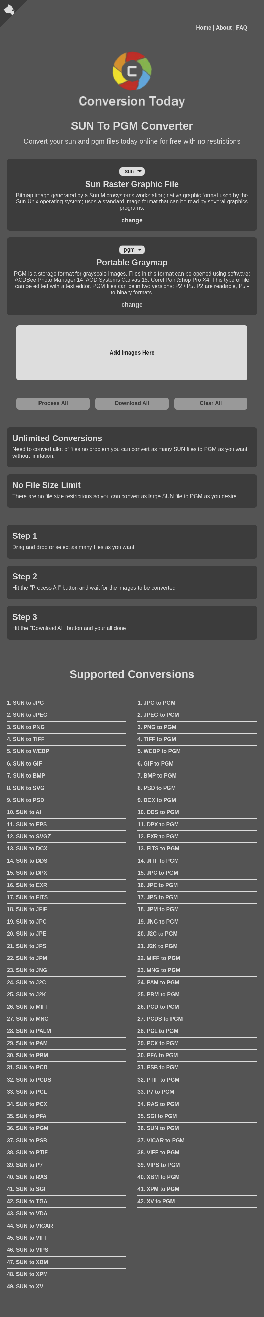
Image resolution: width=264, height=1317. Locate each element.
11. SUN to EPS (27, 824)
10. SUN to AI (24, 812)
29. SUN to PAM (27, 1043)
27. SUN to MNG (28, 1019)
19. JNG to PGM (158, 922)
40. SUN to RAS (27, 1177)
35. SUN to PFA (27, 1116)
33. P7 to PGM (156, 1092)
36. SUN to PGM (27, 1128)
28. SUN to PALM (29, 1031)
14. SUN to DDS (27, 861)
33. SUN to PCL (27, 1092)
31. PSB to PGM (158, 1067)
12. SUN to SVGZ (29, 836)
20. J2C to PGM (157, 934)
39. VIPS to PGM (159, 1165)
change (132, 220)
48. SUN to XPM (27, 1274)
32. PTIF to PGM (158, 1080)
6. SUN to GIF (24, 764)
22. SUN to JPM (27, 958)
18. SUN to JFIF (27, 909)
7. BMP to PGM (157, 776)
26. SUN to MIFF (28, 1007)
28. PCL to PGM (158, 1031)
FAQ (242, 28)
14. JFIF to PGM (158, 861)
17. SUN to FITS (27, 897)
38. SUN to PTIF (27, 1153)
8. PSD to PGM (157, 788)
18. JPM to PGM (158, 909)
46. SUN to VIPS (27, 1250)
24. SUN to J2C (26, 982)
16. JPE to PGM (158, 885)
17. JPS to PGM (158, 897)
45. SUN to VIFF (27, 1238)
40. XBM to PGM (159, 1177)
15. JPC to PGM (158, 873)
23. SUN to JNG (27, 970)
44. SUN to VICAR (30, 1226)
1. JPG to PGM (156, 703)
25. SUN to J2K (26, 994)
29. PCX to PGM (158, 1043)
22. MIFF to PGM (159, 958)
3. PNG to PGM (157, 727)
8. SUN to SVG (25, 788)
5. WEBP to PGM (159, 751)
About (224, 28)
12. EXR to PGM (158, 836)
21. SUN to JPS (26, 946)
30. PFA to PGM (158, 1055)
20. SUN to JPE (26, 934)
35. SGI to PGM (157, 1116)
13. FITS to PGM (158, 848)
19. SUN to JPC (27, 922)
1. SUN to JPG (25, 703)
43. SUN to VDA (27, 1213)
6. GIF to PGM (156, 764)
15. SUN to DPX (27, 873)
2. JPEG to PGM (158, 715)
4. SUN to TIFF (25, 739)
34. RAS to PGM (158, 1104)
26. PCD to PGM (158, 1007)
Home (203, 28)
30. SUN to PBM (27, 1055)
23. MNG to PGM (159, 970)
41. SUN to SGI (26, 1189)
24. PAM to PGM (158, 982)
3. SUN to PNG (26, 727)
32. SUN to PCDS (29, 1080)
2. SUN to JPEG (27, 715)
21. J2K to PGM (157, 946)
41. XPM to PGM (158, 1189)
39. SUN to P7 (25, 1165)
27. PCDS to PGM (160, 1019)
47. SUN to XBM (27, 1262)
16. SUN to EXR (27, 885)
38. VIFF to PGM (158, 1153)
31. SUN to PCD (27, 1067)
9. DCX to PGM (157, 800)
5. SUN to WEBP (28, 751)
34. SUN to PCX (27, 1104)
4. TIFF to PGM (157, 739)
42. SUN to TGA (27, 1201)
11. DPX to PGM (158, 824)
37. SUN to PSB (27, 1140)
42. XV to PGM (156, 1201)
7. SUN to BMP (26, 776)
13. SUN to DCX (27, 848)
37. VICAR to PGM (161, 1140)
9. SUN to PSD (25, 800)
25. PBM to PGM (159, 994)
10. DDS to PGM (158, 812)
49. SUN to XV (25, 1287)
